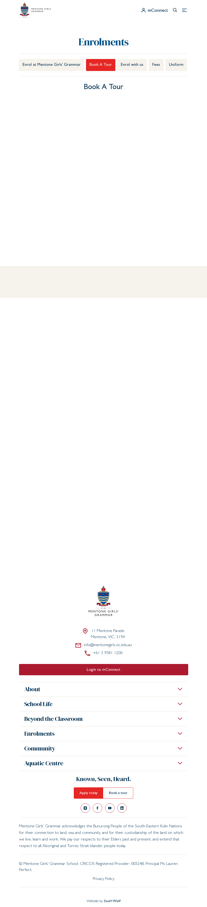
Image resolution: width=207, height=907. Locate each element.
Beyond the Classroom (53, 719)
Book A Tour (101, 65)
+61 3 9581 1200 (103, 653)
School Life (38, 704)
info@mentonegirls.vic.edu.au (103, 645)
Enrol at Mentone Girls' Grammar (52, 65)
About (32, 689)
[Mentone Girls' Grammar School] (35, 10)
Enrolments (39, 733)
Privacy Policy (103, 879)
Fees (156, 65)
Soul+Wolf (112, 901)
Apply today (88, 793)
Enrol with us (132, 65)
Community (39, 748)
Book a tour (118, 793)
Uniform (176, 65)
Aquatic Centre (43, 763)
